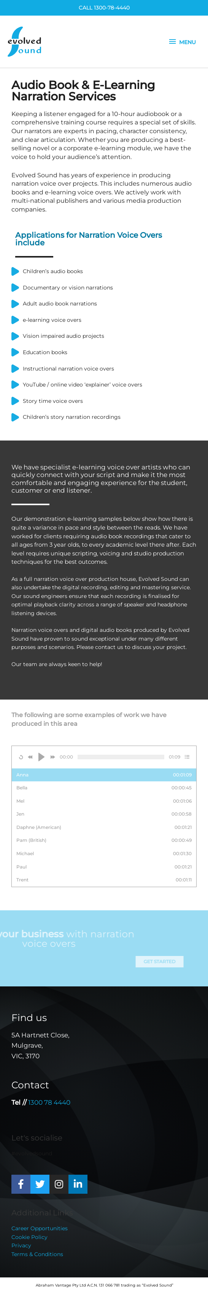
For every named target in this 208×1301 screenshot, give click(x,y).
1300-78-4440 (112, 8)
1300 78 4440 (49, 1102)
